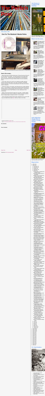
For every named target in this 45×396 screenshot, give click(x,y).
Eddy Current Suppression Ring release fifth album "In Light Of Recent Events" (41, 52)
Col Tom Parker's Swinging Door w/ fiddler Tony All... (38, 172)
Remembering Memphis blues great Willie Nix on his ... (38, 287)
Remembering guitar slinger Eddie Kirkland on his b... (38, 243)
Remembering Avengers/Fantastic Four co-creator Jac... (38, 191)
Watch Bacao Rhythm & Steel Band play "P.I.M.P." (38, 308)
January (35, 327)
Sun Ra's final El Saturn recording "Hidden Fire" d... (38, 312)
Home (16, 150)
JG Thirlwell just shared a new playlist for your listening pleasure (40, 80)
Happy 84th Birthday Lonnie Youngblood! (38, 302)
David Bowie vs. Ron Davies (38, 300)
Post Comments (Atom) (10, 152)
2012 (34, 341)
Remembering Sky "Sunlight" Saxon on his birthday (38, 224)
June (35, 322)
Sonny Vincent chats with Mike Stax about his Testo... (38, 233)
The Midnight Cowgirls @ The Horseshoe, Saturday (38, 249)
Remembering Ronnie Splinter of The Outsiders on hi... (39, 195)
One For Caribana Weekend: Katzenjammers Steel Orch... (38, 310)
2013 (34, 340)
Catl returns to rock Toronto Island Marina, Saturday (38, 314)
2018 (34, 335)
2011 (34, 342)
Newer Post (3, 150)
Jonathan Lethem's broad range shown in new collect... (38, 285)
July (34, 321)
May (34, 323)
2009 (34, 344)
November (35, 167)
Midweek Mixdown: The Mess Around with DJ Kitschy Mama (38, 222)
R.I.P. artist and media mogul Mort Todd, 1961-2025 (38, 199)
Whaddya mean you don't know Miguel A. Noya (38, 264)
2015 (34, 338)
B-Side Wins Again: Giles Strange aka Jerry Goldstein (38, 283)
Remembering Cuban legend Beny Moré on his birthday (38, 210)
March (35, 325)
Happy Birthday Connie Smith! (38, 250)
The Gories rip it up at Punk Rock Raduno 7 (38, 290)
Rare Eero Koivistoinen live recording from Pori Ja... (38, 279)
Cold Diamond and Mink (7, 121)
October (35, 168)
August (35, 170)
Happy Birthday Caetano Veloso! (38, 282)
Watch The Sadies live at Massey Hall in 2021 (37, 273)
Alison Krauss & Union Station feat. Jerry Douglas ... (38, 230)
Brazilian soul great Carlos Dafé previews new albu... (38, 318)
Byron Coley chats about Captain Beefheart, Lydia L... (39, 256)
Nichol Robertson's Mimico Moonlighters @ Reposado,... (38, 189)
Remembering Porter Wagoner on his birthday (38, 258)
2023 (34, 329)
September (36, 169)
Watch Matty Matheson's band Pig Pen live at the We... (38, 178)
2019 (34, 334)
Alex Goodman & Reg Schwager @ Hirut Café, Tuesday (38, 262)
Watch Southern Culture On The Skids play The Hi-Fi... (38, 295)
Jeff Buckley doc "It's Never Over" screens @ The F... (38, 201)
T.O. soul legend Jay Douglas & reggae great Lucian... (38, 220)
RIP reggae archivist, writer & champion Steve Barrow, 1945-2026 (41, 42)
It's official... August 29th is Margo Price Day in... (37, 181)
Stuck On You (13, 121)
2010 (34, 343)
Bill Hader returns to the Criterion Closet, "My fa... (39, 245)
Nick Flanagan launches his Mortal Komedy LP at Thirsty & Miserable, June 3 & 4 (41, 89)
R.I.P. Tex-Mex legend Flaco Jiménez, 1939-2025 (38, 316)
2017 (34, 336)
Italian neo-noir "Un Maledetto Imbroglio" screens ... (38, 241)
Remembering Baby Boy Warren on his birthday (38, 254)
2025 (34, 165)
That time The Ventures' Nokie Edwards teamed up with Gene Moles (41, 71)
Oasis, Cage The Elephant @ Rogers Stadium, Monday (38, 203)
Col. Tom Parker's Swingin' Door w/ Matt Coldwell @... (38, 269)
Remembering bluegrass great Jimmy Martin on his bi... (38, 271)
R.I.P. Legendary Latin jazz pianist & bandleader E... (38, 280)
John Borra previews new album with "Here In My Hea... (38, 306)
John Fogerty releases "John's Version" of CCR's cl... (38, 216)
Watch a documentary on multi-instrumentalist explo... (38, 293)
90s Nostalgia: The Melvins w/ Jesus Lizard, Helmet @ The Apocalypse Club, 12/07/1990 (41, 62)
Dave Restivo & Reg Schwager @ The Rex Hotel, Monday (38, 299)
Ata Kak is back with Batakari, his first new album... (38, 228)
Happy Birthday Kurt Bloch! (38, 187)
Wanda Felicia (23, 121)
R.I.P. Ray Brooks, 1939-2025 (38, 265)
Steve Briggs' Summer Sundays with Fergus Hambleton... (38, 212)
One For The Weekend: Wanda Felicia (14, 34)
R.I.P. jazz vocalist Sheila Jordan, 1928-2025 (37, 260)
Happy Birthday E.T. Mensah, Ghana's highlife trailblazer (41, 108)
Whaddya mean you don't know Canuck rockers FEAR (38, 176)
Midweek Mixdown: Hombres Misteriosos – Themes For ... (38, 197)
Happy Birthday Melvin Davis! (38, 184)
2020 (34, 333)
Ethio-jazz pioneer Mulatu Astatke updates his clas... (38, 304)
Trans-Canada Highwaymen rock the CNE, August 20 (39, 226)
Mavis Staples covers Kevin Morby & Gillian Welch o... (38, 183)
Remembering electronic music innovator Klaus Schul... (38, 297)
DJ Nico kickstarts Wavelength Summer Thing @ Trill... (38, 275)
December (35, 166)
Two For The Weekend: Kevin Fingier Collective (38, 239)
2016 (34, 337)
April (34, 324)
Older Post (28, 150)
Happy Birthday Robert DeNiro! (38, 238)
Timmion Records (18, 121)
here (13, 97)
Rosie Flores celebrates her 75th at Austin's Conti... (38, 208)
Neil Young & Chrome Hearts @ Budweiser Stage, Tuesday (38, 235)
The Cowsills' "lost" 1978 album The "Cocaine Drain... (38, 252)
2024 (34, 328)
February (35, 326)
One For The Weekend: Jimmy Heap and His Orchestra (38, 186)
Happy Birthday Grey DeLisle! (38, 206)
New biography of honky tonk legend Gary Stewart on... (38, 247)
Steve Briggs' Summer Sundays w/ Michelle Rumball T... (38, 194)
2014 (34, 339)
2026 (34, 164)
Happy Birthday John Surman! (38, 179)
